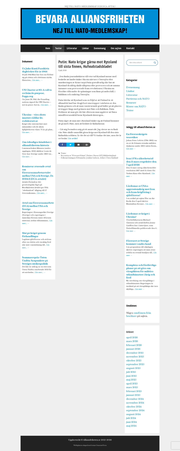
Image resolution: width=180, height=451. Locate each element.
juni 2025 (131, 376)
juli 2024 (131, 418)
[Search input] (140, 62)
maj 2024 (131, 426)
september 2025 (135, 364)
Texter (58, 48)
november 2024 (135, 402)
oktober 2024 (134, 406)
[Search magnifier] (155, 62)
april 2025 (132, 383)
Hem (47, 48)
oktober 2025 (133, 360)
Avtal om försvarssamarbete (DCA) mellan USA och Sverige (38, 206)
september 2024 (135, 410)
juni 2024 (131, 422)
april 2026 (132, 337)
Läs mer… (37, 80)
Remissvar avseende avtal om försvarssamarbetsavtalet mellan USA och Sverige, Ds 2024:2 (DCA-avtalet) (37, 172)
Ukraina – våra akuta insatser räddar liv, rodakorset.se (34, 117)
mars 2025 (132, 387)
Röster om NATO (136, 106)
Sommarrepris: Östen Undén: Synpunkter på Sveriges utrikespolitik (35, 260)
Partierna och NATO (137, 99)
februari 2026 (134, 345)
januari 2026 (133, 349)
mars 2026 (132, 341)
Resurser (131, 102)
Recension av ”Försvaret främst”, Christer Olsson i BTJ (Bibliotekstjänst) (88, 156)
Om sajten (116, 48)
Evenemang (100, 48)
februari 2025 (134, 391)
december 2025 (135, 353)
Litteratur (72, 48)
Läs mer (130, 149)
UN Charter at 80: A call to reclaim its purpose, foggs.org (37, 93)
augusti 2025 (133, 368)
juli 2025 (131, 372)
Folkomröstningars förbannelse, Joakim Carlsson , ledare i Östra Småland (89, 158)
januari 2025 (133, 395)
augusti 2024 (133, 414)
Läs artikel (72, 138)
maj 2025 (131, 379)
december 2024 (135, 399)
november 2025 (135, 356)
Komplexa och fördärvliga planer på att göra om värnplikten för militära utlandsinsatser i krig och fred (141, 271)
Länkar (85, 48)
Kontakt (130, 48)
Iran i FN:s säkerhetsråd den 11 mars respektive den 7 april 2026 (141, 161)
